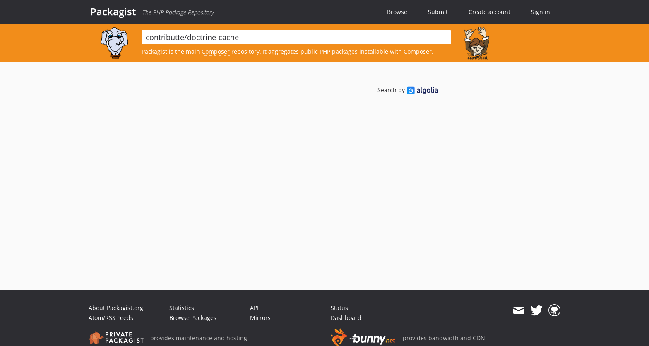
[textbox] (296, 37)
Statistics (181, 308)
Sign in (540, 12)
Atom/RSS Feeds (111, 318)
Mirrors (260, 318)
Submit (438, 12)
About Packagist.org (116, 308)
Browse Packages (192, 318)
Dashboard (346, 318)
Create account (489, 12)
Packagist (113, 11)
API (254, 308)
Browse (397, 12)
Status (339, 308)
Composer (216, 51)
